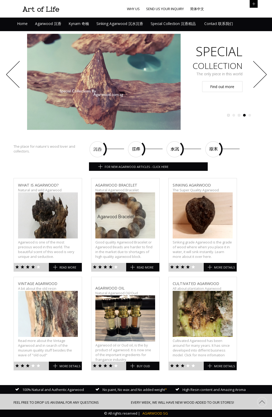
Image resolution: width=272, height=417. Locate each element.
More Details (224, 267)
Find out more (222, 86)
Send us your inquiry (165, 8)
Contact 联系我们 (218, 23)
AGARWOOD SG (155, 413)
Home (22, 23)
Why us (133, 8)
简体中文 (197, 8)
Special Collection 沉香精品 (173, 23)
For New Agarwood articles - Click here (136, 167)
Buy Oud (143, 366)
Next (258, 76)
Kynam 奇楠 (79, 23)
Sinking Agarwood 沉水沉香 (119, 23)
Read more (68, 267)
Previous (13, 76)
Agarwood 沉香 (48, 23)
